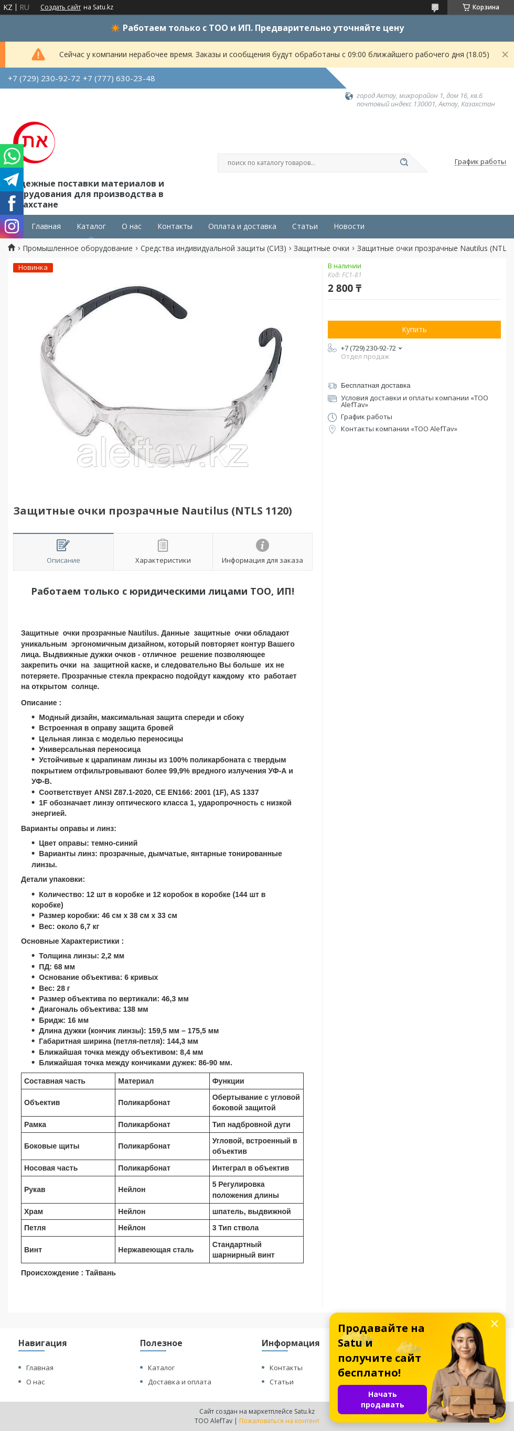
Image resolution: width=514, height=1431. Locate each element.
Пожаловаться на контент (279, 1420)
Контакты (174, 226)
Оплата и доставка (242, 226)
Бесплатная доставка (376, 385)
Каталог (91, 226)
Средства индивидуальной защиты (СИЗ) (213, 248)
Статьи (305, 226)
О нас (132, 226)
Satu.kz (304, 1411)
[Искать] (403, 163)
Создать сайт (60, 7)
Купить (414, 329)
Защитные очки (321, 248)
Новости (349, 226)
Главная (46, 226)
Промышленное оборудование (78, 248)
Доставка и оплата (179, 1381)
